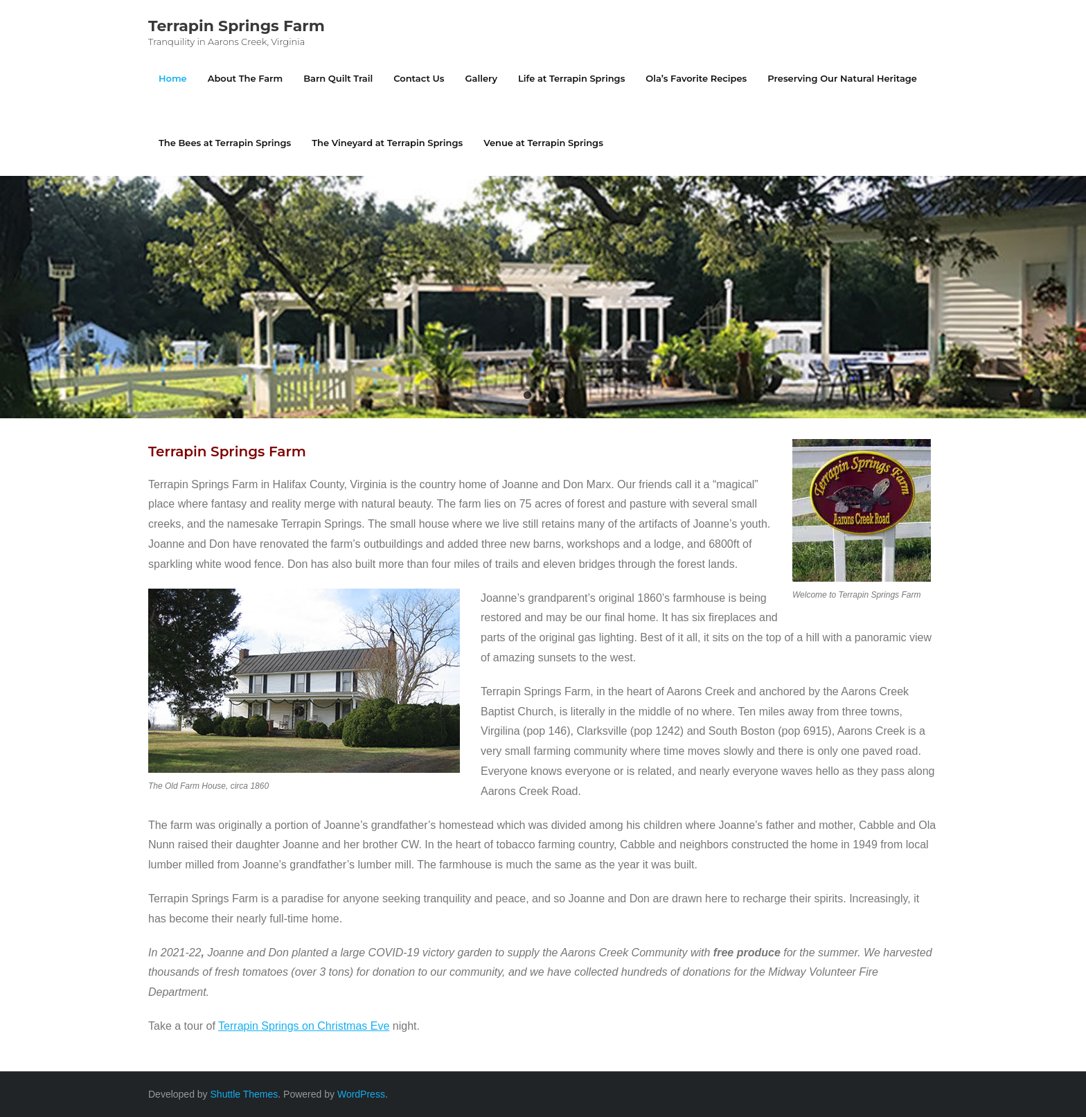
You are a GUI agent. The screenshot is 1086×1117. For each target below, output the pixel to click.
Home (173, 78)
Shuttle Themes (244, 1094)
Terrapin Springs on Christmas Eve (303, 1026)
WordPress (361, 1094)
